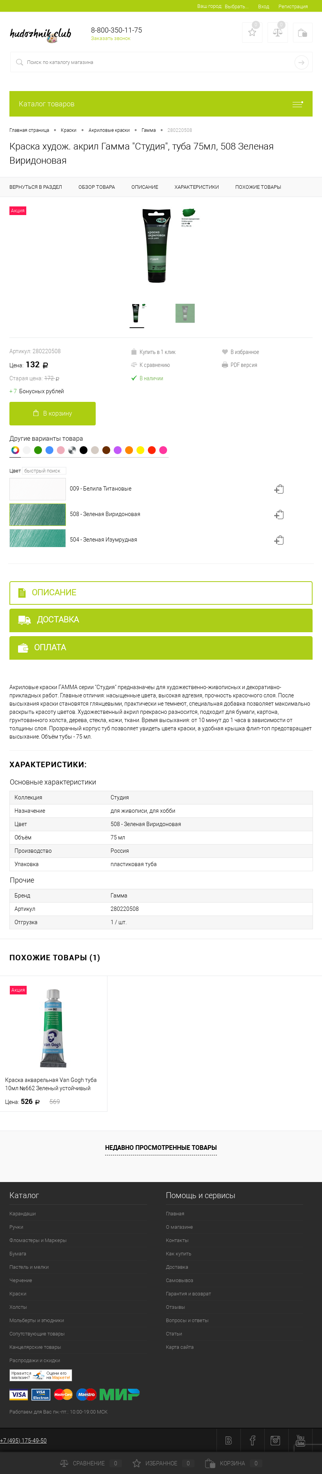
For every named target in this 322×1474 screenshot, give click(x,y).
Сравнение (91, 1463)
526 (32, 1101)
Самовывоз (179, 1280)
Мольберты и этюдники (36, 1320)
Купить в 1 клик (153, 352)
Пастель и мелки (29, 1267)
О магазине (179, 1227)
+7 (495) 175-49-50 (23, 1441)
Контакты (177, 1240)
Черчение (20, 1280)
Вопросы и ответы (187, 1320)
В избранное (240, 352)
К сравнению (150, 364)
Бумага (17, 1254)
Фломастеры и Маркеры (38, 1240)
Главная (175, 1214)
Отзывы (175, 1307)
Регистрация (293, 6)
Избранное (164, 1463)
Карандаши (22, 1214)
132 (70, 371)
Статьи (174, 1334)
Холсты (18, 1307)
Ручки (16, 1227)
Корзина (233, 1463)
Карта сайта (180, 1347)
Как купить (178, 1254)
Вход (263, 6)
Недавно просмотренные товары (161, 1147)
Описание (47, 593)
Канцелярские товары (35, 1347)
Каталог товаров (161, 104)
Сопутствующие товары (37, 1334)
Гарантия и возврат (188, 1294)
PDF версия (239, 364)
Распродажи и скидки (34, 1360)
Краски (17, 1294)
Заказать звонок (111, 38)
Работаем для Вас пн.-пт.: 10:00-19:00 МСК (58, 1412)
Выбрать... (237, 6)
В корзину (52, 413)
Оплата (42, 648)
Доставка (48, 620)
